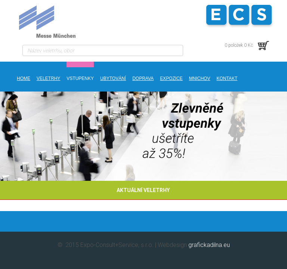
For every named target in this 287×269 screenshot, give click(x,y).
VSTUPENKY (80, 78)
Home (23, 78)
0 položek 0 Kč (247, 45)
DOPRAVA (143, 78)
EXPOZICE (171, 78)
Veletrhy (48, 78)
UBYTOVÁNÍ (113, 78)
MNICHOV (199, 78)
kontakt (226, 78)
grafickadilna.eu (209, 244)
